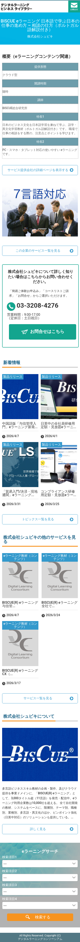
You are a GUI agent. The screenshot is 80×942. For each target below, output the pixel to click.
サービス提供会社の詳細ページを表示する (37, 170)
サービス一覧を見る (37, 698)
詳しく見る (38, 829)
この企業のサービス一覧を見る (38, 251)
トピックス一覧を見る (38, 519)
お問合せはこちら (47, 331)
